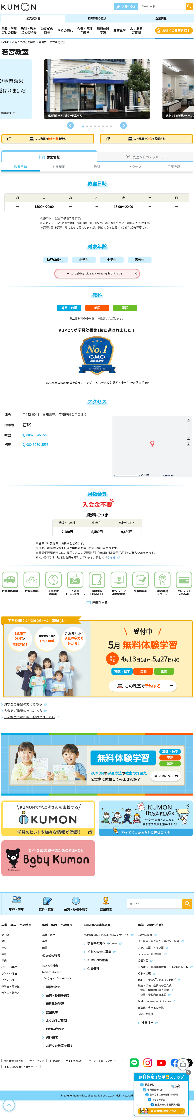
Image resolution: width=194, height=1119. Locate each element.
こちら (111, 562)
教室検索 (106, 913)
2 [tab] (87, 126)
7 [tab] (107, 126)
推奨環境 (55, 1065)
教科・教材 (46, 913)
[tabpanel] (97, 89)
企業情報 (160, 18)
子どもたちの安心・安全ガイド (21, 1071)
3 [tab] (91, 126)
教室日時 (20, 168)
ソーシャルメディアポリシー (104, 1065)
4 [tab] (95, 126)
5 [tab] (99, 126)
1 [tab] (83, 126)
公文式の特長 (47, 30)
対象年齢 (58, 168)
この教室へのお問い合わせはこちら (29, 721)
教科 (97, 168)
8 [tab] (111, 126)
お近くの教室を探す (176, 30)
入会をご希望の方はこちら (23, 715)
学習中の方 (129, 6)
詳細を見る (100, 606)
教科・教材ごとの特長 (28, 30)
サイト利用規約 (74, 1065)
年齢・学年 (16, 913)
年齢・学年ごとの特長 (9, 30)
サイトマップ (37, 1065)
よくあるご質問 (136, 30)
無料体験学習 (103, 30)
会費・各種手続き (84, 30)
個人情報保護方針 (13, 1065)
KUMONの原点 (97, 18)
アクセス (135, 168)
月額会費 (173, 168)
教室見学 (119, 30)
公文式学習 (33, 18)
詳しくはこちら (164, 780)
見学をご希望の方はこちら (23, 708)
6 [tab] (103, 126)
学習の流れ (65, 30)
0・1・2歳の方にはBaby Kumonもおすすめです (95, 275)
